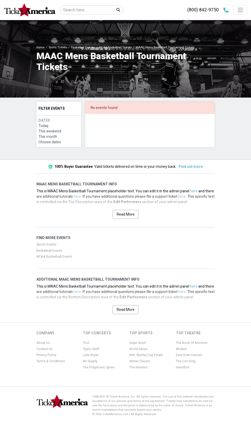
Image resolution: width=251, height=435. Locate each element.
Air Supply (90, 361)
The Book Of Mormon (192, 343)
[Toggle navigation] (240, 9)
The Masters (138, 367)
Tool (86, 343)
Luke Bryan (91, 355)
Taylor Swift (91, 349)
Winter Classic (139, 361)
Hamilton (182, 367)
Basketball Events (49, 250)
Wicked (181, 349)
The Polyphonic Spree (98, 367)
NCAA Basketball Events (54, 256)
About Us (43, 343)
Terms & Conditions (50, 361)
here (194, 191)
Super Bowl (137, 343)
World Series (138, 349)
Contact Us (44, 349)
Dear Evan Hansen (189, 355)
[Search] (87, 9)
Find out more (191, 166)
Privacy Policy (46, 355)
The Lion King (185, 361)
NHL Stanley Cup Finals (146, 355)
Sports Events (46, 244)
